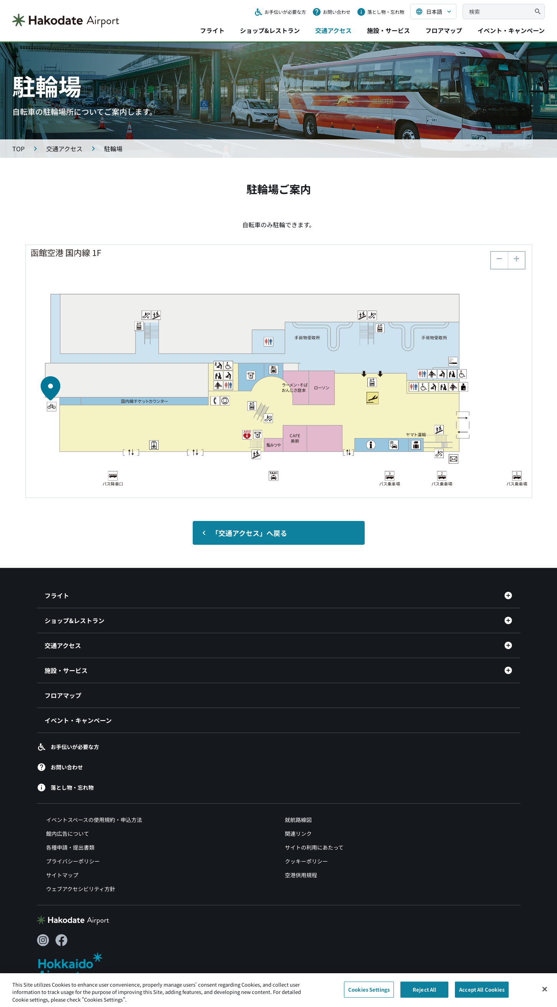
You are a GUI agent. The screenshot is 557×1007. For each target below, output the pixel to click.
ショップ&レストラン (270, 30)
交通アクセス (333, 30)
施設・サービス (388, 30)
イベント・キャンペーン (511, 30)
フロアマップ (443, 30)
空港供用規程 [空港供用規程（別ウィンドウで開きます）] (301, 875)
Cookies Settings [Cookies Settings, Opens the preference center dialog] (369, 993)
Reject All (424, 993)
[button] (516, 260)
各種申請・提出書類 (70, 848)
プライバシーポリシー (73, 861)
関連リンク (298, 834)
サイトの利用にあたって (314, 848)
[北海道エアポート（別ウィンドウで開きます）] (76, 966)
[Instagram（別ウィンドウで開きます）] (43, 940)
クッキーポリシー (306, 861)
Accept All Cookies (481, 993)
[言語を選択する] (433, 11)
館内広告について (67, 834)
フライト (212, 30)
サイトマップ (62, 875)
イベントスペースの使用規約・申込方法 (94, 820)
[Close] (544, 993)
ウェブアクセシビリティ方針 (80, 889)
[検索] (538, 11)
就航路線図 (298, 820)
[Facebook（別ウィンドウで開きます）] (61, 940)
